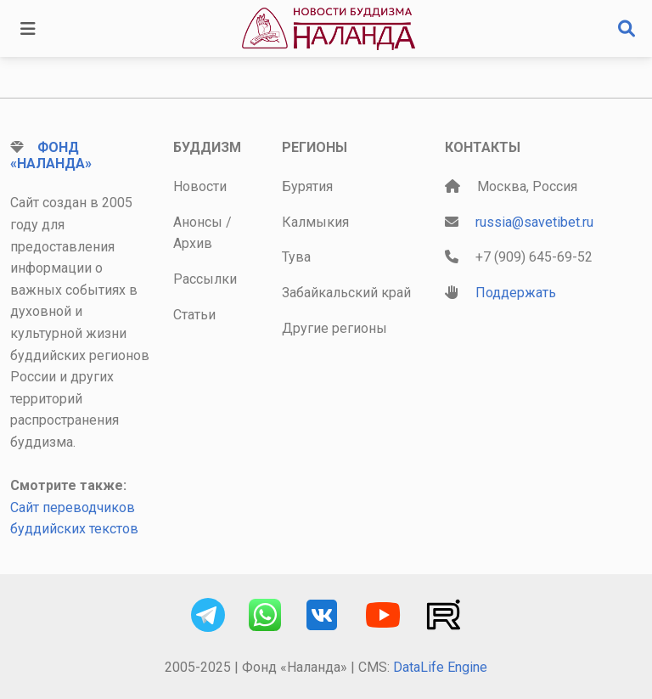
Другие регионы (334, 328)
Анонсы (197, 222)
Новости (200, 186)
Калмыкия (315, 222)
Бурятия (307, 186)
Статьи (194, 315)
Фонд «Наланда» (51, 155)
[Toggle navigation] (28, 29)
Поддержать (515, 293)
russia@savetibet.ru (534, 222)
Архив (192, 243)
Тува (296, 257)
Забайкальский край (346, 293)
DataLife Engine (440, 667)
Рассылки (205, 279)
